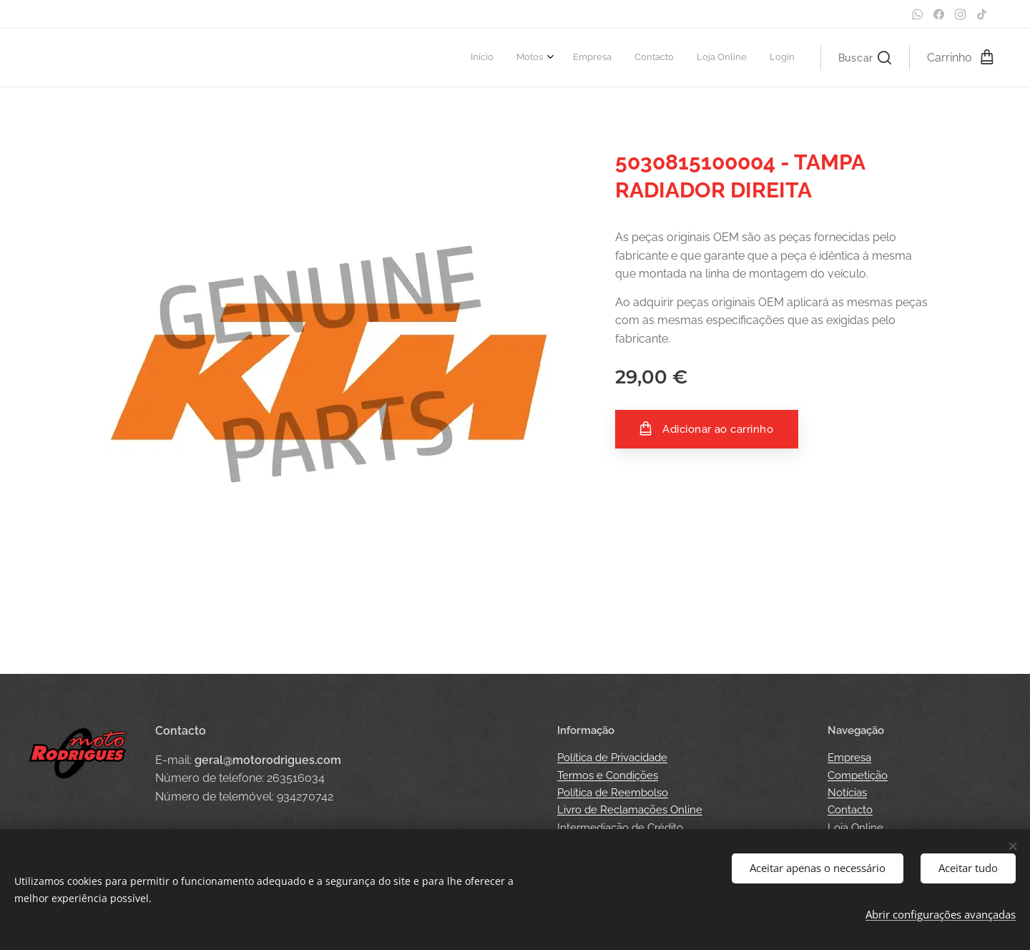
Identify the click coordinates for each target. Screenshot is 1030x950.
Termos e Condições (607, 775)
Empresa (849, 757)
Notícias (847, 792)
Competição (858, 775)
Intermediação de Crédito (620, 827)
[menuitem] (677, 58)
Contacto (850, 809)
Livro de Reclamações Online (629, 809)
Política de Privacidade (612, 757)
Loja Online (855, 827)
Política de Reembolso (612, 792)
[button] (864, 58)
